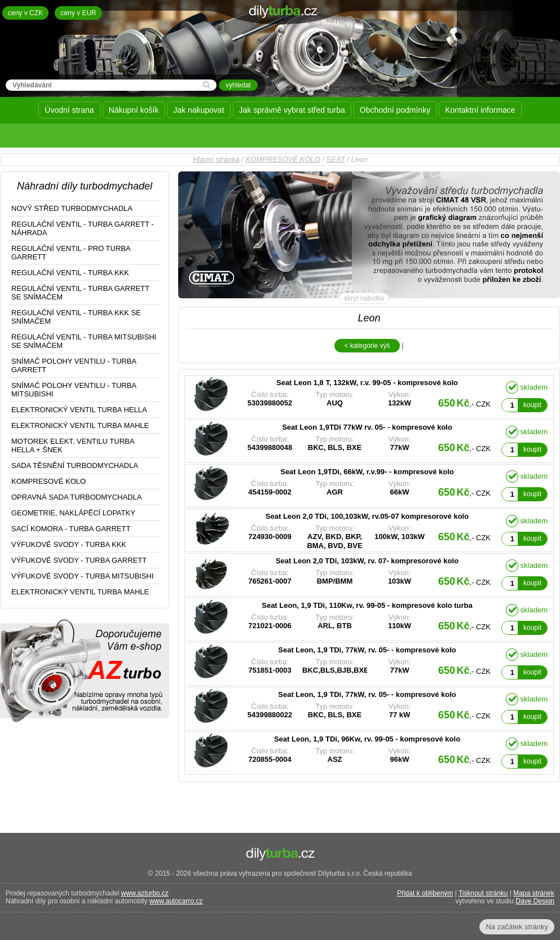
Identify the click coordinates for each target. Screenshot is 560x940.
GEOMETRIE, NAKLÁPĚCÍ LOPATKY (73, 513)
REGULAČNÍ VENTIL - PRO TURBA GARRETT (71, 252)
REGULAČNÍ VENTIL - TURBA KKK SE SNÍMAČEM (76, 316)
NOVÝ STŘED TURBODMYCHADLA (72, 208)
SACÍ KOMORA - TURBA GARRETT (70, 528)
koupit (532, 405)
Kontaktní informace (480, 109)
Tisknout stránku (483, 893)
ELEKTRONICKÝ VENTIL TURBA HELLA (79, 409)
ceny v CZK (25, 13)
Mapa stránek (533, 893)
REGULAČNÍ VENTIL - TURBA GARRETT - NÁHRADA (82, 228)
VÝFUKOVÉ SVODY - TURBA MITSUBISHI (82, 576)
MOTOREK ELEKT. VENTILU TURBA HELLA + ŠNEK (72, 445)
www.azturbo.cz (145, 893)
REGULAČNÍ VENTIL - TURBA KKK (70, 272)
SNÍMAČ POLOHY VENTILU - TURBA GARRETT (73, 365)
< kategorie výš (367, 346)
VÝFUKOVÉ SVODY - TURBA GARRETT (79, 560)
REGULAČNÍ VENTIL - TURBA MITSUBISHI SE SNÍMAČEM (83, 341)
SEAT (336, 159)
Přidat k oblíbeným (425, 893)
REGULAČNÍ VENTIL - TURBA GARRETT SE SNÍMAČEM (80, 292)
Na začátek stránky (517, 927)
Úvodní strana (69, 109)
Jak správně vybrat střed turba (292, 109)
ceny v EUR (78, 13)
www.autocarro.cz (176, 901)
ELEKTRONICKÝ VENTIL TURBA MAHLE (80, 425)
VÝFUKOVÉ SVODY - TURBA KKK (68, 544)
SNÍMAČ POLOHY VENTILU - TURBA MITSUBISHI (73, 389)
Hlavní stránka (216, 159)
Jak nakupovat (198, 109)
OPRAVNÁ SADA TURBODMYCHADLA (76, 497)
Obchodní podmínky (395, 109)
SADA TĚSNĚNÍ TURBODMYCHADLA (74, 465)
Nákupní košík (134, 109)
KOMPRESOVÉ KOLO (283, 159)
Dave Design (534, 901)
